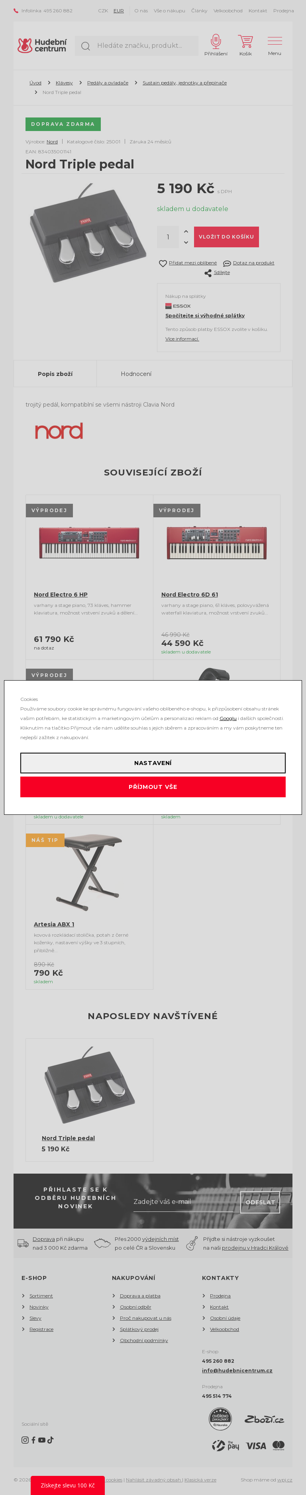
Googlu (228, 718)
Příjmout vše (153, 787)
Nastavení (153, 763)
